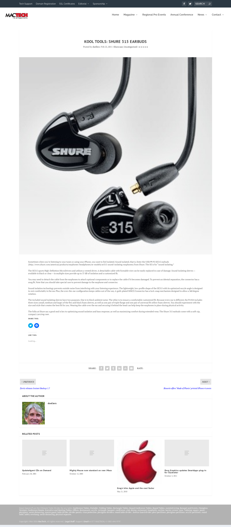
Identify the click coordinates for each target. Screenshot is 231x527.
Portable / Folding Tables (101, 510)
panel (202, 512)
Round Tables (159, 510)
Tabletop (188, 512)
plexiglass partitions (176, 514)
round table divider (123, 514)
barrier (168, 512)
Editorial (82, 4)
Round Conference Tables (140, 510)
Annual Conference (181, 17)
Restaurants (85, 512)
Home (115, 17)
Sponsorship (99, 4)
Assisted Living (172, 510)
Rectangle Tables (120, 510)
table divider (62, 514)
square (196, 512)
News (201, 17)
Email (86, 523)
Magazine (129, 17)
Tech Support (25, 4)
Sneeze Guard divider (142, 514)
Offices (76, 512)
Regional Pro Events (154, 17)
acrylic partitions (193, 514)
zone (181, 512)
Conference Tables (81, 510)
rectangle (102, 512)
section (161, 512)
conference (120, 512)
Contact (216, 17)
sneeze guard (50, 514)
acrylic (94, 512)
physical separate (63, 516)
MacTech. (42, 523)
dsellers (96, 48)
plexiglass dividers (105, 514)
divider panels (75, 514)
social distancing (36, 514)
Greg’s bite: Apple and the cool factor (135, 490)
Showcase (118, 48)
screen (175, 512)
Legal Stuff (69, 523)
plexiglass (23, 514)
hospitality (152, 512)
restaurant (142, 512)
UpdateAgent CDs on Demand (36, 472)
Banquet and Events (189, 510)
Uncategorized (130, 48)
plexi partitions (159, 514)
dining (134, 512)
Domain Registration (46, 4)
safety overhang (32, 516)
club (128, 512)
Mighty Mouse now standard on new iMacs (91, 472)
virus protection (90, 514)
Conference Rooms (36, 512)
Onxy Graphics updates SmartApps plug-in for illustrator (185, 473)
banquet (111, 512)
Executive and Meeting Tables (58, 512)
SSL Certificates (67, 4)
